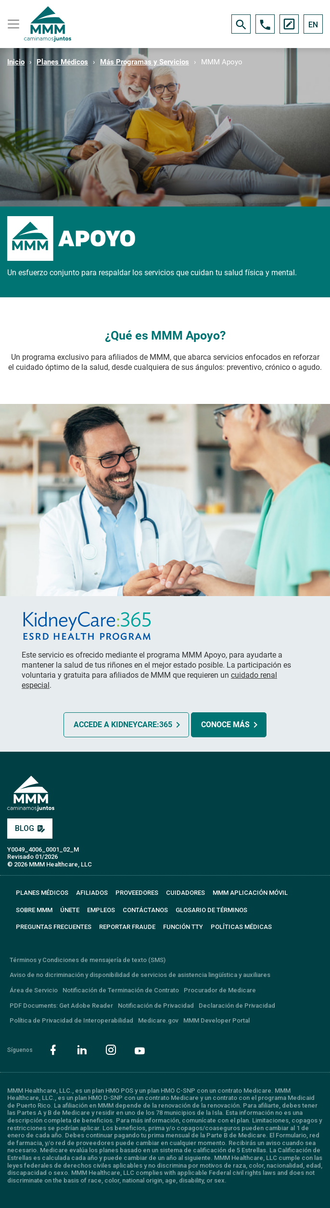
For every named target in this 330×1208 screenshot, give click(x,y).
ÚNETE (69, 910)
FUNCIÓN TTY (183, 926)
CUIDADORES (185, 892)
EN (313, 24)
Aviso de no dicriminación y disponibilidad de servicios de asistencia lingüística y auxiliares (140, 974)
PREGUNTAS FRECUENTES (53, 926)
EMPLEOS (101, 910)
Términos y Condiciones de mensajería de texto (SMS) (87, 960)
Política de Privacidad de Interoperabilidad (71, 1020)
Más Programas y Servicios (144, 62)
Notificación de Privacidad (156, 1005)
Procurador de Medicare (220, 990)
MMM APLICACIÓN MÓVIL (250, 892)
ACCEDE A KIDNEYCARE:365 (123, 724)
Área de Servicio (34, 990)
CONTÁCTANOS (145, 910)
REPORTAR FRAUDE (127, 926)
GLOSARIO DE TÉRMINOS (211, 910)
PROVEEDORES (136, 892)
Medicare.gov (158, 1020)
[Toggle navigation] (12, 24)
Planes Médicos (62, 62)
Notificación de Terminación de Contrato (121, 990)
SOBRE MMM (34, 910)
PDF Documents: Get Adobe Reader (61, 1005)
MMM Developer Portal (216, 1020)
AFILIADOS (92, 892)
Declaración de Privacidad (237, 1005)
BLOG (30, 828)
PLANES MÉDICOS (42, 892)
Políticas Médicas (241, 926)
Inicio (16, 62)
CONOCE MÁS (225, 724)
